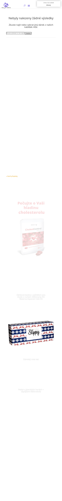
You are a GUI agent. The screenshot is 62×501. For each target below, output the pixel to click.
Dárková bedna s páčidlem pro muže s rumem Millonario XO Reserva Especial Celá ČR (31, 296)
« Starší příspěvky (12, 176)
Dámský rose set (31, 359)
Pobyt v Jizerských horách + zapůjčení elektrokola (31, 390)
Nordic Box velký (31, 329)
